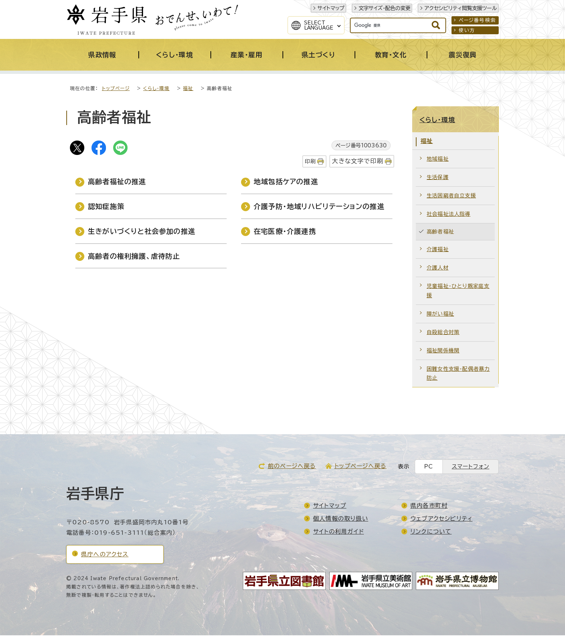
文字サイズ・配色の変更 (384, 8)
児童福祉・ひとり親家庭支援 (458, 291)
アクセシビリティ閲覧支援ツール (460, 8)
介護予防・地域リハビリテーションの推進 (319, 207)
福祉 (188, 89)
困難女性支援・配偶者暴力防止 (458, 374)
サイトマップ (330, 8)
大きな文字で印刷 (357, 162)
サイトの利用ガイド (338, 532)
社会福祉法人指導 (449, 214)
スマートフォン (470, 467)
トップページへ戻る (360, 467)
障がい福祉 (440, 314)
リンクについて (430, 532)
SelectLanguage (318, 25)
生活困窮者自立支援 (451, 196)
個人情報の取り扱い (340, 519)
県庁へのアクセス (105, 555)
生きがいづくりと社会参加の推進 (141, 231)
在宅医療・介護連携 (285, 231)
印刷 (310, 162)
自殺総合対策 (443, 332)
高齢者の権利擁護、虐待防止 (134, 256)
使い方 (467, 30)
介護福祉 (438, 250)
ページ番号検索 (477, 20)
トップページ (116, 89)
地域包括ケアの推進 (286, 182)
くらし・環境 (156, 89)
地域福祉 (438, 159)
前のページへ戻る (292, 467)
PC (428, 467)
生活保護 (438, 178)
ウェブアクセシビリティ (441, 519)
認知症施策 (106, 207)
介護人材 (438, 268)
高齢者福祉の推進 (117, 182)
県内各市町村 (429, 506)
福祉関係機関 (443, 351)
